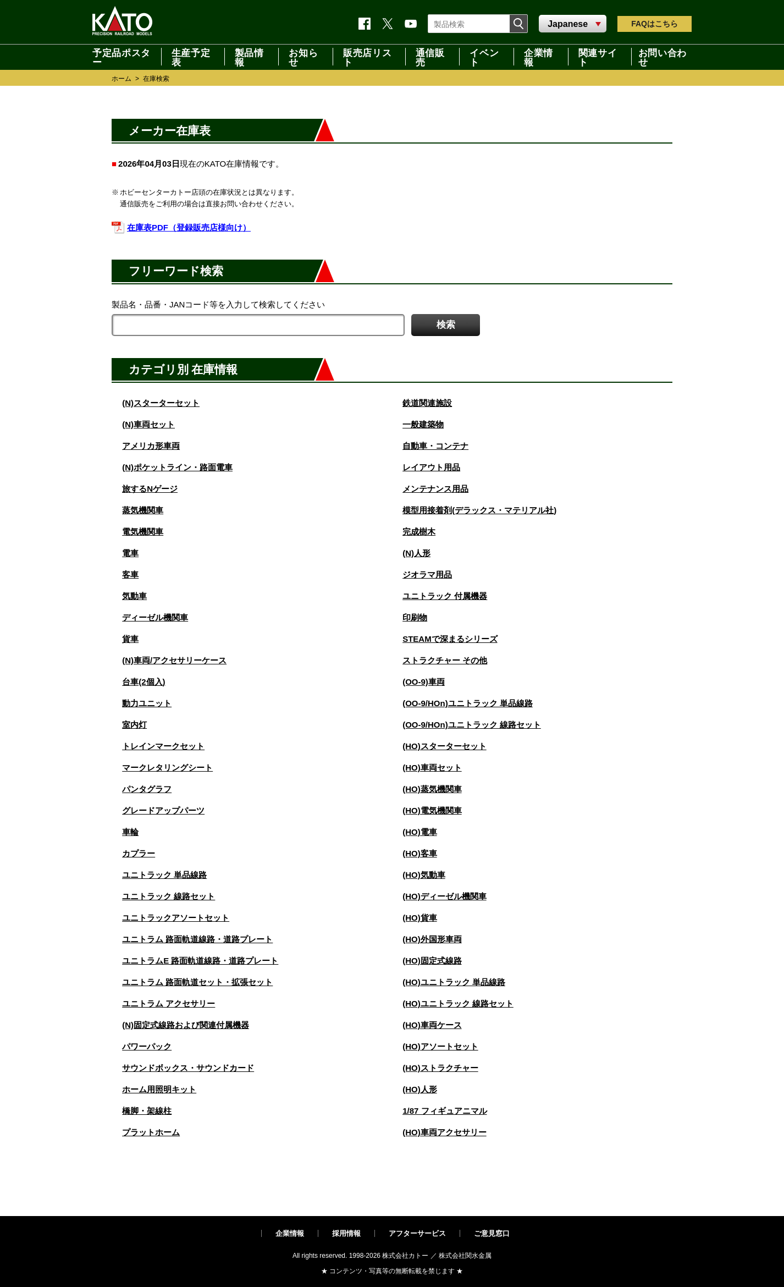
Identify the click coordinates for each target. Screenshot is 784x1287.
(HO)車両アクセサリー (444, 1132)
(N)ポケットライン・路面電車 (177, 467)
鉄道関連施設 (427, 403)
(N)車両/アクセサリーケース (174, 660)
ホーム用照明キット (159, 1089)
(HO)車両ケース (432, 1025)
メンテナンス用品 (435, 488)
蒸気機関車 (142, 510)
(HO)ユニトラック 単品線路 (453, 982)
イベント (484, 56)
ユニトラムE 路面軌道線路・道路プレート (200, 960)
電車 (130, 553)
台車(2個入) (143, 681)
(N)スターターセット (161, 403)
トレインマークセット (163, 746)
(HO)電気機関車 (432, 810)
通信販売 (430, 56)
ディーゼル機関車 (155, 617)
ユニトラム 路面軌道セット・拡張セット (197, 982)
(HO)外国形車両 (432, 939)
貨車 (130, 639)
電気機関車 (142, 531)
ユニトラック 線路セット (168, 896)
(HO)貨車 (419, 917)
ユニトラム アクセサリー (168, 1003)
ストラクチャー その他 (444, 660)
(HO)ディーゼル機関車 (444, 896)
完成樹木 (418, 531)
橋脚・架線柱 (147, 1110)
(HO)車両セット (432, 767)
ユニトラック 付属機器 (444, 596)
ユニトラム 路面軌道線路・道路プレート (197, 939)
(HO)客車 (419, 853)
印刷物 (414, 617)
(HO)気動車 (423, 874)
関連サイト (597, 56)
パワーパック (147, 1046)
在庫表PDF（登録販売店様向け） (189, 227)
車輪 (130, 832)
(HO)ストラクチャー (440, 1067)
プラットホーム (151, 1132)
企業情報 (538, 56)
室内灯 (134, 724)
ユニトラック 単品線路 (164, 874)
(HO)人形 (419, 1089)
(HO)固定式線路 (432, 960)
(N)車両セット (148, 424)
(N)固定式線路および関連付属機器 (185, 1025)
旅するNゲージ (150, 488)
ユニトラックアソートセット (175, 917)
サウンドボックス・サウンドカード (188, 1067)
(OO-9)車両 (423, 681)
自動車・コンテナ (435, 445)
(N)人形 (416, 553)
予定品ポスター (121, 56)
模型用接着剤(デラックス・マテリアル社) (479, 510)
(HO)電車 (419, 832)
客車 (130, 574)
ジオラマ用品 (427, 574)
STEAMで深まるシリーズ (450, 639)
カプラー (138, 853)
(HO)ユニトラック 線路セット (458, 1003)
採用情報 (346, 1233)
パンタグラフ (147, 789)
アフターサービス (417, 1233)
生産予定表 (191, 56)
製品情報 (249, 56)
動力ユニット (147, 703)
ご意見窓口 (492, 1233)
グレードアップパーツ (163, 810)
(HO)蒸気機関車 (432, 789)
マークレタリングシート (167, 767)
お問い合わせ (662, 56)
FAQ (654, 23)
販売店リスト (367, 56)
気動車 (134, 596)
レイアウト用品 (431, 467)
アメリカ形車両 (151, 445)
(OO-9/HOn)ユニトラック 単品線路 (467, 703)
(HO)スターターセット (444, 746)
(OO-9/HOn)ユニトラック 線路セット (471, 724)
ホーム (121, 78)
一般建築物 (423, 424)
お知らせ (303, 56)
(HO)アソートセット (440, 1046)
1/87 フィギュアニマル (444, 1110)
